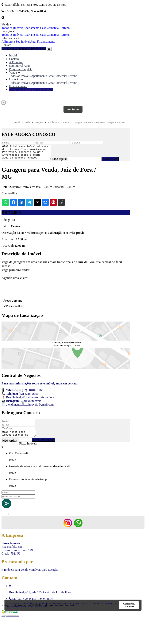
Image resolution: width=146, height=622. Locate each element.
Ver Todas (73, 109)
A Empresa (8, 41)
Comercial (53, 27)
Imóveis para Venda (15, 573)
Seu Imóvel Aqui (26, 41)
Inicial (13, 55)
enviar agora (116, 161)
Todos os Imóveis (12, 27)
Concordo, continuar (129, 605)
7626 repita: (9, 444)
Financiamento (46, 41)
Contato (6, 45)
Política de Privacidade (37, 606)
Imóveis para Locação (43, 573)
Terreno (65, 27)
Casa (43, 27)
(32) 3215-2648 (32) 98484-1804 (24, 48)
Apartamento (32, 27)
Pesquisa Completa (20, 69)
